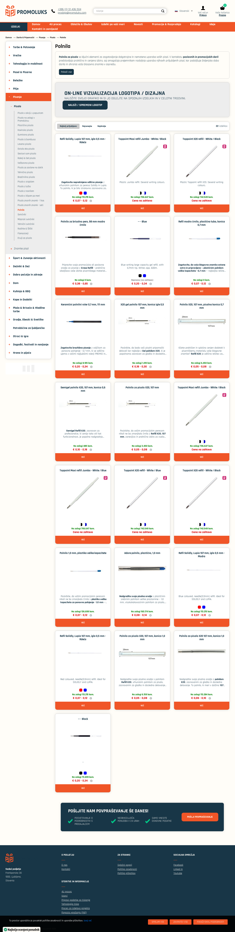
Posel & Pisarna (22, 72)
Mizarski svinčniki (26, 219)
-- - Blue (142, 221)
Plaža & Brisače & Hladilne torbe (29, 309)
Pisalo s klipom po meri (29, 195)
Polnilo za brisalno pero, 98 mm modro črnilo (83, 223)
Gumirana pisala (26, 134)
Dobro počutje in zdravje (27, 275)
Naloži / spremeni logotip (85, 105)
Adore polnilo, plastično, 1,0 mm (142, 553)
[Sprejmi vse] (158, 922)
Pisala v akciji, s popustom (30, 113)
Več (83, 208)
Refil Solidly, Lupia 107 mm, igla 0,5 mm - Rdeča (83, 140)
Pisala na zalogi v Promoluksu (26, 119)
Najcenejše (87, 126)
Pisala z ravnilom (26, 191)
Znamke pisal (21, 248)
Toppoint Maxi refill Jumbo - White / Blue (83, 470)
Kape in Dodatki (22, 300)
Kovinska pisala (25, 130)
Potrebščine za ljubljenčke (29, 328)
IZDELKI (15, 27)
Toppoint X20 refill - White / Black (201, 139)
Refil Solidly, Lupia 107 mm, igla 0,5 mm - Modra (202, 554)
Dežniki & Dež (21, 266)
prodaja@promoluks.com (72, 12)
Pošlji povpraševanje (200, 817)
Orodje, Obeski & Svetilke (28, 320)
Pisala (17, 106)
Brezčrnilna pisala (26, 177)
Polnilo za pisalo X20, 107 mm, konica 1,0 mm (142, 637)
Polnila (21, 209)
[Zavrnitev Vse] (180, 922)
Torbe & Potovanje (24, 47)
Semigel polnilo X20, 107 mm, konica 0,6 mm (83, 389)
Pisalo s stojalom (26, 181)
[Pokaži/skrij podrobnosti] (210, 922)
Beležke (18, 80)
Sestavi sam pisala (27, 153)
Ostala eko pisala (26, 148)
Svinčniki (22, 214)
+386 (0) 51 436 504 (69, 9)
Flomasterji (23, 233)
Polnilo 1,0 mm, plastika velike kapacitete (83, 553)
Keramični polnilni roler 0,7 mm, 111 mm (83, 304)
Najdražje (101, 126)
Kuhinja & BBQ (21, 291)
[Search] (163, 11)
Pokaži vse (66, 72)
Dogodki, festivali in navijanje (30, 345)
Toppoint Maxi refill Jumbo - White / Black (142, 139)
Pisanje (17, 97)
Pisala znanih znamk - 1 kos (31, 200)
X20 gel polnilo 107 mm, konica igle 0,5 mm (142, 306)
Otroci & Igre (20, 336)
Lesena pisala (24, 144)
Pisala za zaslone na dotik (30, 167)
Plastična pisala (25, 125)
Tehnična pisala (25, 172)
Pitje (16, 89)
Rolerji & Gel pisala (27, 158)
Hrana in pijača (22, 353)
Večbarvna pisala (26, 163)
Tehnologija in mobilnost (28, 64)
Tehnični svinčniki (26, 224)
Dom (16, 283)
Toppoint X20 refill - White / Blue (142, 470)
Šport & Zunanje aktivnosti (29, 258)
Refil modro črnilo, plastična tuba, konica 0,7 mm (201, 223)
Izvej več (88, 920)
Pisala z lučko (24, 186)
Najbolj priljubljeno (68, 126)
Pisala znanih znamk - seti (30, 205)
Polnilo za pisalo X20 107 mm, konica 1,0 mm (201, 637)
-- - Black (83, 719)
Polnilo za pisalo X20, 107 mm (142, 387)
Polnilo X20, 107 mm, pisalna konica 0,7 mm (202, 306)
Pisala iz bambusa (27, 139)
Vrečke (17, 55)
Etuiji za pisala (25, 238)
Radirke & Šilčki (25, 228)
